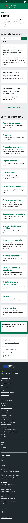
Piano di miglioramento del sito (8, 501)
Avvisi (2, 449)
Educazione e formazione (7, 420)
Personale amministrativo (7, 392)
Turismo (3, 434)
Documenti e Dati (5, 395)
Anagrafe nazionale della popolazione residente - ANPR (12, 52)
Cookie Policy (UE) (5, 503)
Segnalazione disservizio (7, 487)
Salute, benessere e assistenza (8, 429)
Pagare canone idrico (11, 75)
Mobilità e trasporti (5, 427)
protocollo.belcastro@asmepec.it (11, 477)
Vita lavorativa (4, 436)
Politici (2, 390)
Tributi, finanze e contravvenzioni (12, 72)
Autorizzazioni (4, 413)
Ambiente (3, 405)
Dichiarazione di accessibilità (8, 499)
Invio (24, 39)
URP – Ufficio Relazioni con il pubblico (10, 475)
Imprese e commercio (6, 425)
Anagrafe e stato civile (9, 47)
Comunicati (3, 447)
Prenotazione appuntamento (8, 484)
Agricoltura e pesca (5, 403)
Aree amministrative (6, 383)
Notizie (2, 445)
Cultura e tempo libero (6, 417)
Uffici (2, 385)
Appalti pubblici (4, 410)
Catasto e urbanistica (6, 415)
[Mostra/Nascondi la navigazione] (2, 6)
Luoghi (2, 458)
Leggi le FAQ (4, 482)
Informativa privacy (5, 494)
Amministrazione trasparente (8, 491)
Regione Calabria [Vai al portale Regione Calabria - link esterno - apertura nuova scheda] (5, 1)
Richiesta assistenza (6, 489)
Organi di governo (5, 381)
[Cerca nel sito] (24, 6)
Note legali (3, 496)
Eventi (2, 460)
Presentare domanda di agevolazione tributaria (11, 92)
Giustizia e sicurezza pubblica (8, 422)
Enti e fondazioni (5, 388)
